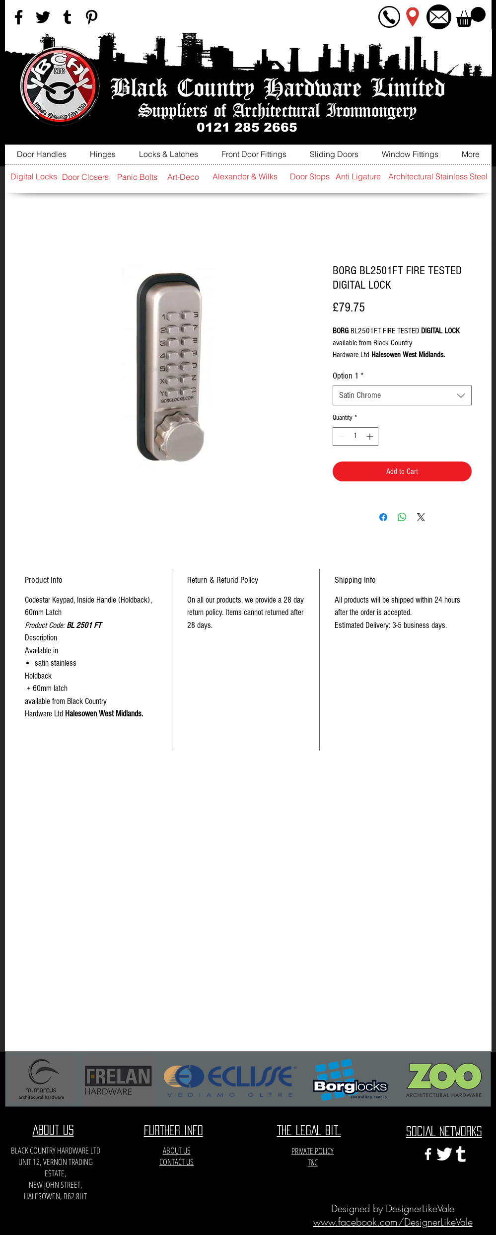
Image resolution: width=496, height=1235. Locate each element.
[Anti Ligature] (358, 176)
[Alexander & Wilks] (245, 176)
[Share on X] (421, 517)
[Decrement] (340, 436)
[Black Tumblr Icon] (67, 17)
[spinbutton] (355, 436)
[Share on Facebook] (383, 517)
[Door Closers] (85, 177)
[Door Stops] (310, 176)
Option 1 (348, 376)
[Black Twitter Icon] (43, 17)
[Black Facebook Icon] (18, 17)
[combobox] (402, 395)
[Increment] (370, 436)
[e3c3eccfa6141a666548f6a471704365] (461, 1154)
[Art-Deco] (183, 177)
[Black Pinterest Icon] (91, 17)
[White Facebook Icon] (428, 1154)
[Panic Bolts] (137, 177)
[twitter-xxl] (444, 1154)
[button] (471, 17)
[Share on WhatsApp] (402, 517)
